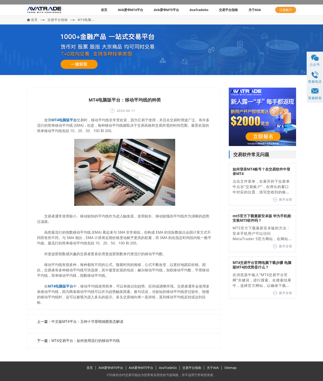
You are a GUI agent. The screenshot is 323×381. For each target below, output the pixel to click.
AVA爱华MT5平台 (166, 10)
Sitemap (230, 367)
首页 (104, 10)
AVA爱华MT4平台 (130, 10)
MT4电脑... (86, 20)
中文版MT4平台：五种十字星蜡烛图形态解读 (87, 321)
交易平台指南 (228, 10)
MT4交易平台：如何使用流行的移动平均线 (85, 340)
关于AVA (255, 10)
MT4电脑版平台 (64, 119)
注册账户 (285, 10)
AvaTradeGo (199, 10)
